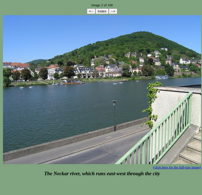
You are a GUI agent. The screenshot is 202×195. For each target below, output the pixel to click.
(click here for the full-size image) (177, 167)
